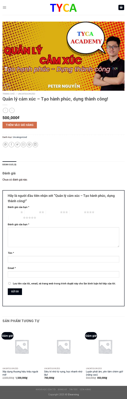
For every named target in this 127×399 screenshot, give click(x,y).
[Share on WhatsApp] (5, 144)
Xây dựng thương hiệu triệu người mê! (20, 373)
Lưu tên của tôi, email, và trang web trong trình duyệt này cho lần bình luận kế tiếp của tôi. (64, 283)
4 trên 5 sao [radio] (77, 212)
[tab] (9, 164)
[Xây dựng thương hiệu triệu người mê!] (21, 346)
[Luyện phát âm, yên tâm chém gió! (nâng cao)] (105, 346)
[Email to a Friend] (23, 144)
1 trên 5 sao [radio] (13, 212)
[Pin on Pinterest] (29, 144)
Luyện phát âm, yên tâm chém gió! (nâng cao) (104, 373)
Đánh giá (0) (9, 164)
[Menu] (4, 7)
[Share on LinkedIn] (35, 144)
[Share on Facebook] (11, 144)
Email (12, 268)
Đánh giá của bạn (18, 207)
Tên (11, 253)
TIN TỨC (73, 389)
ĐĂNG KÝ (62, 389)
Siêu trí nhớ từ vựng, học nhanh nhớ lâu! (63, 373)
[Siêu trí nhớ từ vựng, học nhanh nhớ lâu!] (63, 346)
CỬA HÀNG (85, 389)
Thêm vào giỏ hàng (19, 125)
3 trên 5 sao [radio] (53, 212)
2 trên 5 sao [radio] (32, 212)
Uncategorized (26, 93)
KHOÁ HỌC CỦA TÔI (46, 389)
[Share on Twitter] (17, 144)
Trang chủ (8, 93)
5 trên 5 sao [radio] (16, 217)
